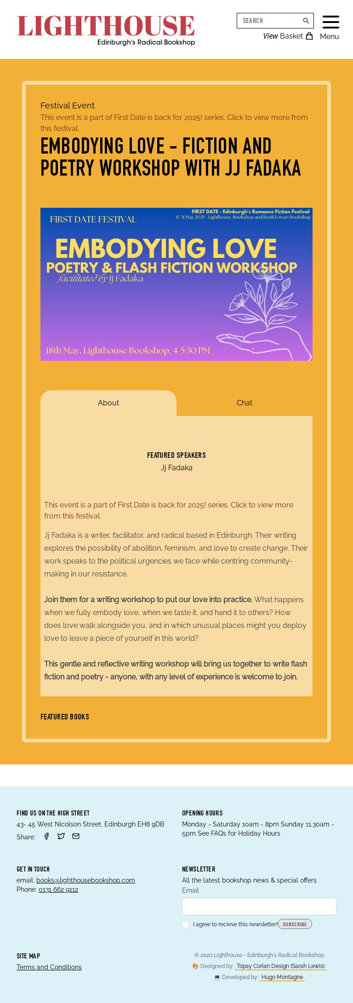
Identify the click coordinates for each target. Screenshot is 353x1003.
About (108, 403)
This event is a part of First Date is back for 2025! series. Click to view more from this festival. (174, 123)
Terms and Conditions (49, 967)
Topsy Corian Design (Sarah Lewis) (281, 966)
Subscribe (295, 925)
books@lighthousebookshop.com (85, 880)
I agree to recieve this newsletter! (230, 924)
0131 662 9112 (58, 889)
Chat (244, 403)
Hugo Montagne (282, 977)
